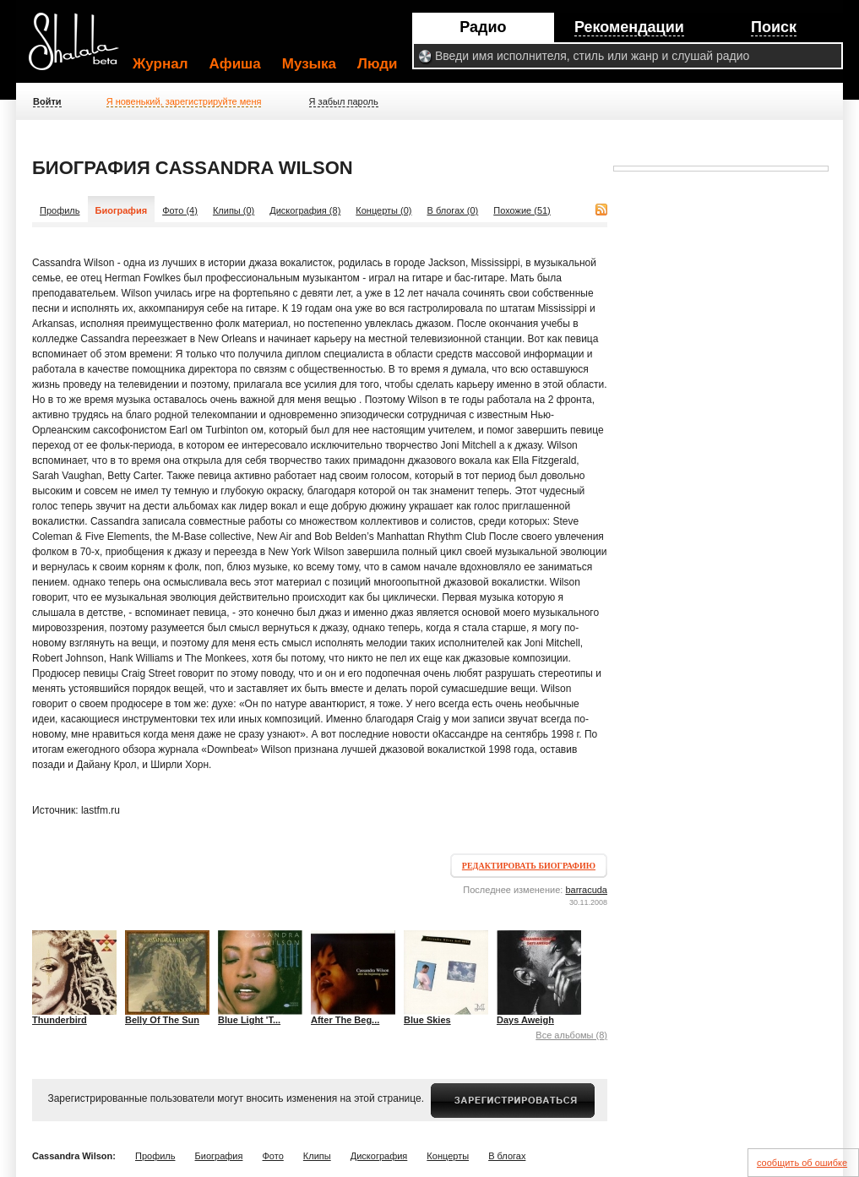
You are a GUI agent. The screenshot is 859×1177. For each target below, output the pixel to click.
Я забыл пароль (343, 101)
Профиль (60, 210)
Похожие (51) (522, 210)
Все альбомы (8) (571, 1035)
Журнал (160, 64)
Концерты (448, 1156)
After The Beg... (345, 1020)
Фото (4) (180, 210)
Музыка (309, 64)
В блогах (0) (453, 210)
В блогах (506, 1156)
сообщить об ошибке (802, 1163)
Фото (273, 1156)
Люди (377, 64)
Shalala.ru (81, 48)
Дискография (379, 1156)
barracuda (586, 890)
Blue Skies (427, 1020)
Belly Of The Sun (162, 1020)
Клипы (317, 1156)
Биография (219, 1156)
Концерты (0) (383, 210)
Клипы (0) (233, 210)
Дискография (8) (304, 210)
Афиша (235, 64)
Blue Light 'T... (249, 1020)
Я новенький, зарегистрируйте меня (184, 101)
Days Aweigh (525, 1020)
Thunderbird (59, 1020)
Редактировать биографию (528, 865)
